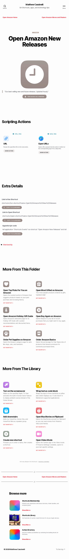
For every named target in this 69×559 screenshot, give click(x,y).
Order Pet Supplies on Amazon (17, 339)
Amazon (35, 32)
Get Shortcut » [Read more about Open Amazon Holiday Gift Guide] (8, 326)
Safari (51, 134)
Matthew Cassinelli (34, 5)
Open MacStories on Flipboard (49, 417)
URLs (16, 134)
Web (20, 134)
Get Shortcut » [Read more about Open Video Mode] (41, 450)
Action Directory (28, 530)
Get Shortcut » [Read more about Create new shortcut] (8, 448)
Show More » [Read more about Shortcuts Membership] (26, 510)
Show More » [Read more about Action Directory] (26, 539)
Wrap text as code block (47, 391)
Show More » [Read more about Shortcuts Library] (26, 525)
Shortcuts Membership (31, 501)
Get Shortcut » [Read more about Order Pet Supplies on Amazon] (8, 347)
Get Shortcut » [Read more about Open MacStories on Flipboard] (41, 427)
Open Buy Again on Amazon (48, 316)
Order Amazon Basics (46, 339)
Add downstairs (10, 417)
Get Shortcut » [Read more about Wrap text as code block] (41, 401)
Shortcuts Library (28, 515)
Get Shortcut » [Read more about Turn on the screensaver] (8, 403)
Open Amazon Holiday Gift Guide (18, 316)
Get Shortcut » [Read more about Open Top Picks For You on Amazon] (8, 303)
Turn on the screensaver (14, 391)
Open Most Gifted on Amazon (49, 290)
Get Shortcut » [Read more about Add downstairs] (8, 424)
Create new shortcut (12, 440)
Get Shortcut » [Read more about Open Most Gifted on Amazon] (41, 298)
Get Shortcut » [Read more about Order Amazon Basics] (41, 350)
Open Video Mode (44, 440)
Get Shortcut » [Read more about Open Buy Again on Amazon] (41, 324)
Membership (7, 245)
